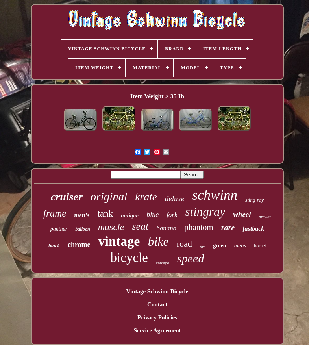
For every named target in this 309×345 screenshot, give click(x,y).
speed (190, 258)
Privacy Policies (157, 317)
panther (59, 229)
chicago (162, 262)
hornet (260, 246)
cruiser (67, 197)
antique (130, 215)
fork (172, 215)
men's (81, 215)
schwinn (214, 195)
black (54, 246)
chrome (79, 245)
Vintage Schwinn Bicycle (157, 291)
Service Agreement (157, 330)
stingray (205, 212)
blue (152, 215)
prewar (265, 216)
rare (228, 227)
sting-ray (254, 200)
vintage (119, 241)
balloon (82, 229)
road (184, 244)
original (109, 196)
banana (166, 228)
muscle (111, 227)
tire (202, 247)
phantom (198, 227)
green (219, 246)
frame (54, 213)
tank (105, 214)
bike (158, 241)
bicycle (129, 257)
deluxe (175, 199)
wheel (242, 214)
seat (140, 226)
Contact (157, 304)
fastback (253, 228)
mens (240, 245)
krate (146, 197)
